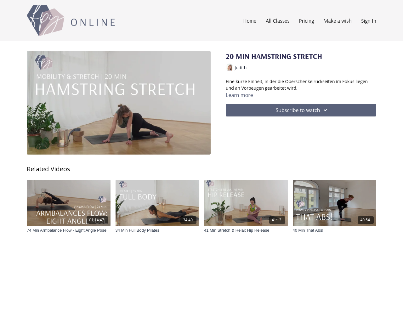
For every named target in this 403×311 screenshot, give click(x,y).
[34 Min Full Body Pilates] (157, 230)
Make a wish (337, 20)
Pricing (306, 20)
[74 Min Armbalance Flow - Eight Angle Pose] (69, 230)
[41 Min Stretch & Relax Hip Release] (246, 230)
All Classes (278, 20)
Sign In (368, 20)
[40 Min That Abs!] (335, 230)
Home (249, 20)
